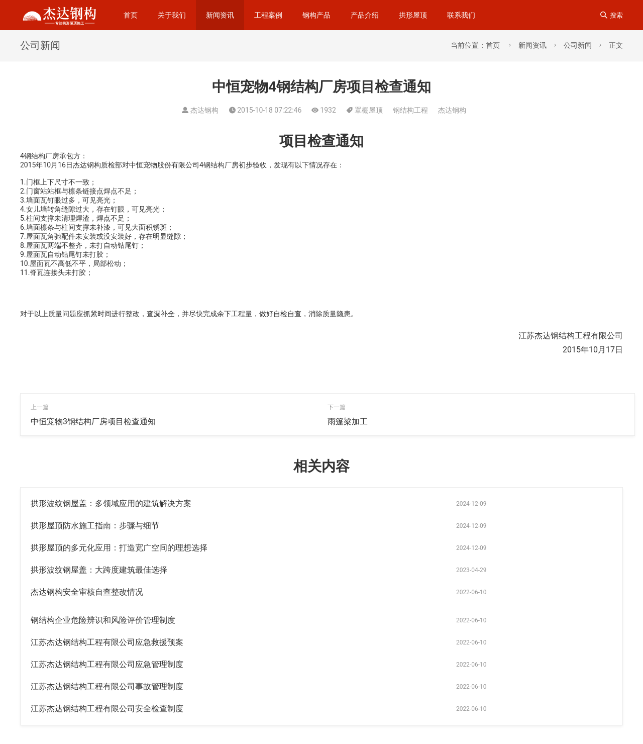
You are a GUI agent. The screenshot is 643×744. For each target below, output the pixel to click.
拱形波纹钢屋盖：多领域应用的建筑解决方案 (111, 503)
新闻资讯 (220, 15)
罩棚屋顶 (369, 110)
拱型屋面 (459, 708)
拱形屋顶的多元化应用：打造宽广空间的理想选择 (119, 525)
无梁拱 (517, 676)
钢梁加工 (465, 692)
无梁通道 (505, 708)
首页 (131, 15)
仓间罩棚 (512, 692)
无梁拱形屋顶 (466, 724)
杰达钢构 (452, 110)
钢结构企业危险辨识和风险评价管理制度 (400, 547)
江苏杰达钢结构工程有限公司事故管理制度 (107, 592)
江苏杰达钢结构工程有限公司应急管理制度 (404, 570)
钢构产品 (316, 15)
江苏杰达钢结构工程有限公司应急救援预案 (107, 570)
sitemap (171, 707)
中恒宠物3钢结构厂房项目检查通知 (93, 421)
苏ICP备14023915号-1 (63, 722)
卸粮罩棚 (413, 724)
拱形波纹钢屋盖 (569, 692)
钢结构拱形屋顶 (562, 708)
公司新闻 (578, 45)
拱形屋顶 (413, 15)
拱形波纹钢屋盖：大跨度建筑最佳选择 (396, 525)
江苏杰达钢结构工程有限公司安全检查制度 (404, 592)
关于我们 (172, 15)
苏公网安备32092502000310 (151, 722)
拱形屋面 (415, 692)
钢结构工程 (410, 110)
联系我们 (461, 15)
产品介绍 (365, 15)
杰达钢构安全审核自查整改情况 (87, 547)
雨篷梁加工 (348, 421)
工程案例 (268, 15)
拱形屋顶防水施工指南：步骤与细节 (392, 503)
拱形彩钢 (413, 708)
